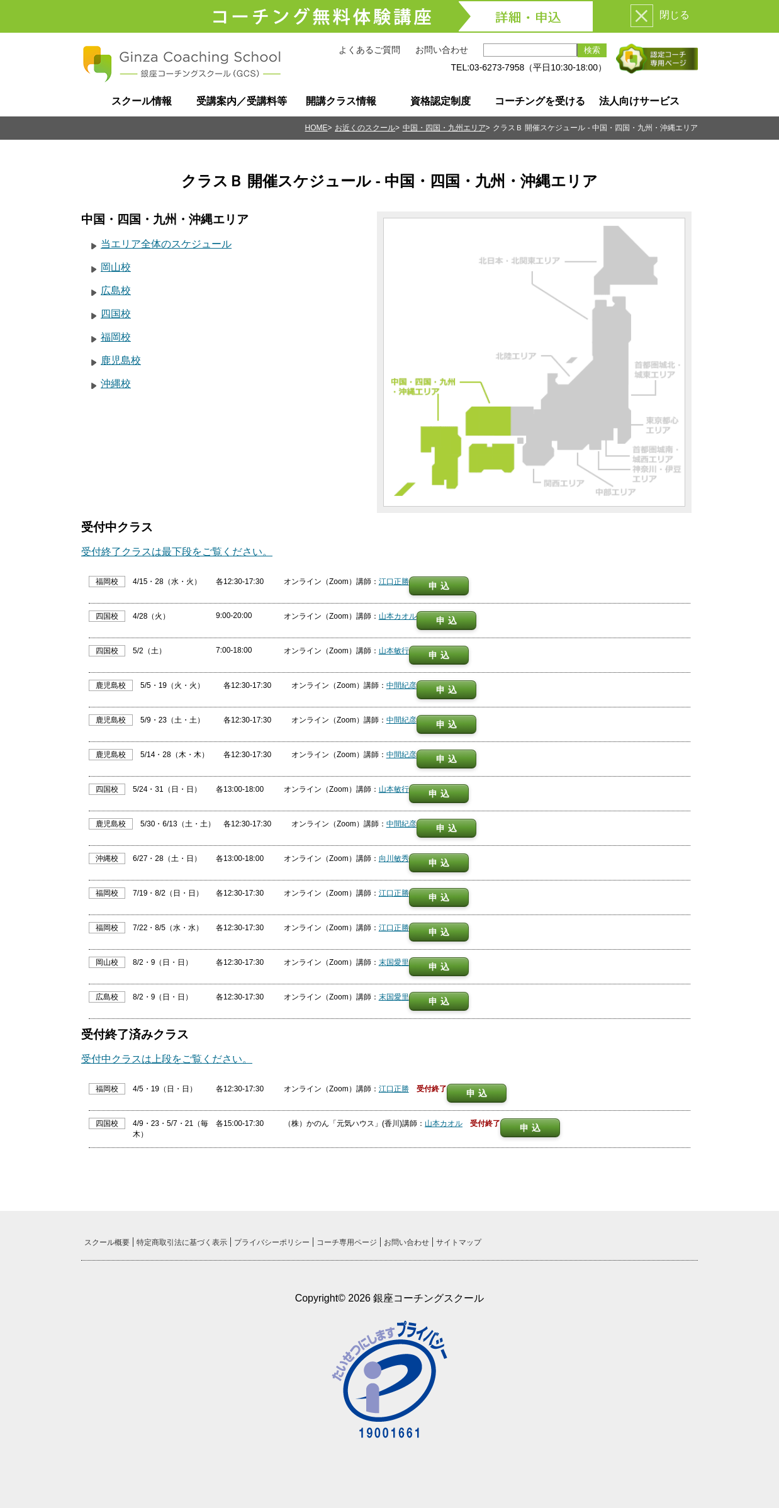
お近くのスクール (365, 127)
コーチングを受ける (540, 101)
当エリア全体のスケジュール (166, 244)
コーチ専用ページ (347, 1242)
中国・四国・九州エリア (444, 127)
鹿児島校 (121, 360)
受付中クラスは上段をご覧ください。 (166, 1059)
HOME (316, 127)
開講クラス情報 (341, 101)
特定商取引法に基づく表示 (182, 1242)
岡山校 (116, 267)
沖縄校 (116, 383)
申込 (440, 586)
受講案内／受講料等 (241, 101)
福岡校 (116, 337)
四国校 (116, 313)
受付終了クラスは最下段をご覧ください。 (176, 551)
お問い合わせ (441, 50)
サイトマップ (458, 1242)
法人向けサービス (639, 101)
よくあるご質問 (369, 50)
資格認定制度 (440, 101)
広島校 (116, 290)
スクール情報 (141, 101)
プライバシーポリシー (272, 1242)
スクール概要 (107, 1242)
